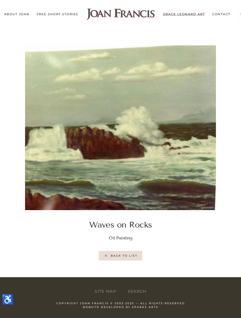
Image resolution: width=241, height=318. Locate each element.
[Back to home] (120, 14)
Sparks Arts (145, 308)
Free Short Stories (57, 14)
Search (137, 291)
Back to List (120, 255)
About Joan (17, 14)
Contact (221, 14)
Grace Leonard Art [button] (184, 14)
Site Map (105, 291)
